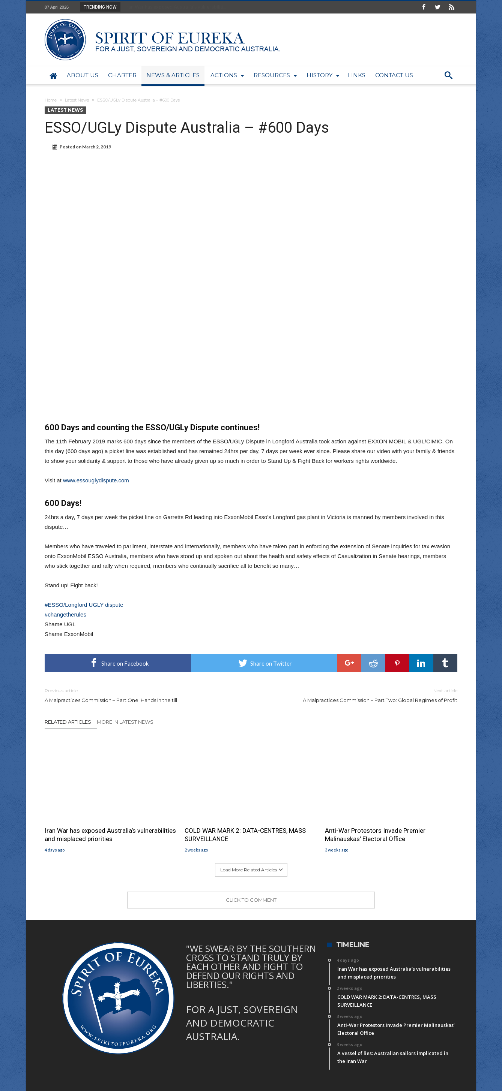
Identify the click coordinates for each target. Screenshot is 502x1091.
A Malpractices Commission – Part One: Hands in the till (142, 695)
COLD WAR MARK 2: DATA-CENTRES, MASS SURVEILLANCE (245, 835)
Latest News (77, 100)
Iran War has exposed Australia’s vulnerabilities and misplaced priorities (110, 835)
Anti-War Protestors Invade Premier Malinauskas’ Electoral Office (375, 835)
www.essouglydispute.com (96, 480)
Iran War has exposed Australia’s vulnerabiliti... (174, 7)
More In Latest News (125, 722)
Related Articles (68, 722)
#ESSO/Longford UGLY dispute (84, 605)
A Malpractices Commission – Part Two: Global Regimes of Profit (359, 695)
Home (51, 100)
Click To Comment (251, 900)
